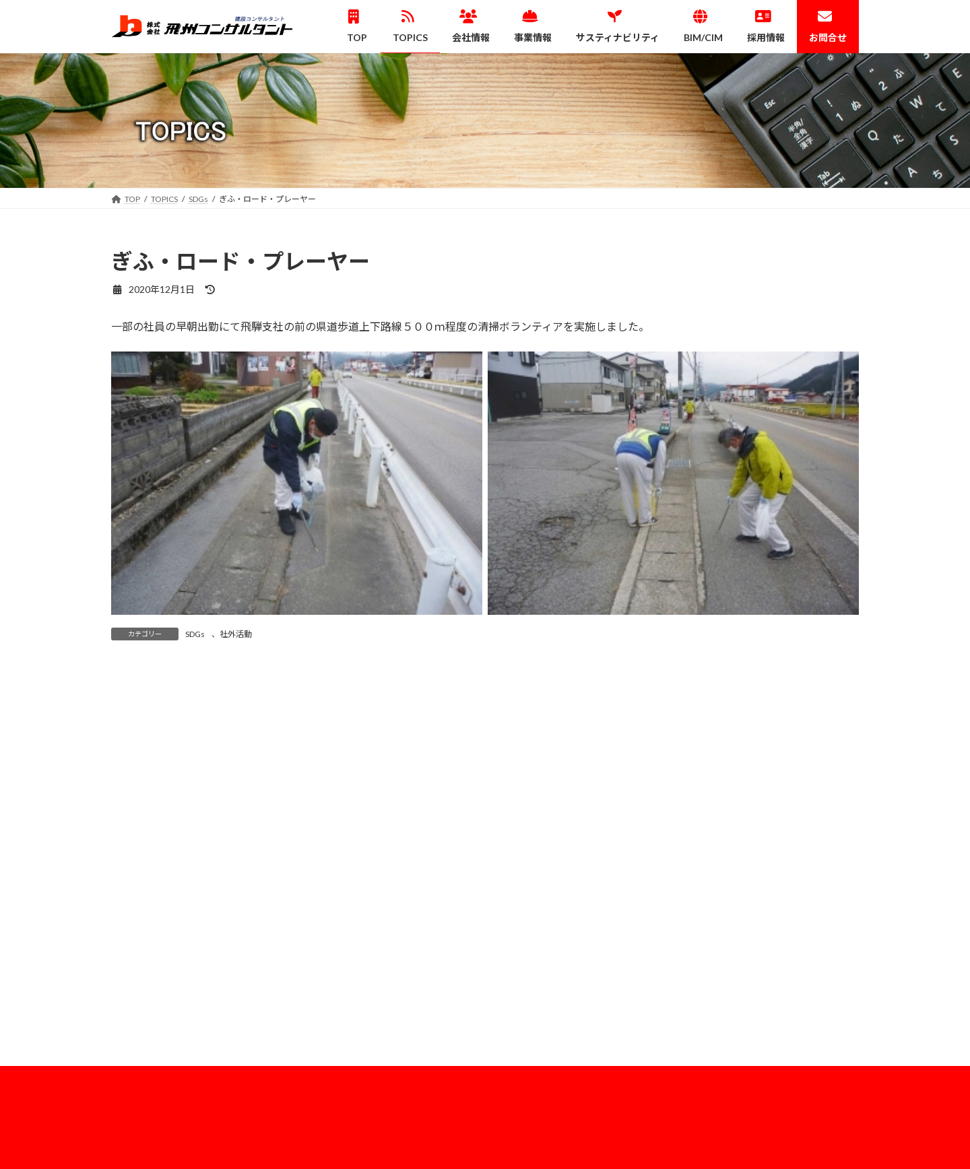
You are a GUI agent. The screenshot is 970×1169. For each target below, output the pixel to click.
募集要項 (727, 1069)
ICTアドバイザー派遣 (639, 697)
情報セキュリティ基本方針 (751, 932)
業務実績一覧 (535, 979)
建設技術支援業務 (543, 955)
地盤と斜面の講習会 (251, 697)
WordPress (412, 1146)
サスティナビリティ (739, 955)
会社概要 (711, 838)
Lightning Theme (481, 1146)
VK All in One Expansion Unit (572, 1146)
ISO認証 (717, 908)
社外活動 (236, 634)
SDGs (195, 634)
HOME (707, 999)
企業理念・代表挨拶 (739, 862)
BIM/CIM (519, 1001)
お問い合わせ (727, 1093)
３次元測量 (531, 908)
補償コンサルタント (547, 932)
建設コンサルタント (547, 862)
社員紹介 (727, 1045)
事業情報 (519, 838)
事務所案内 (723, 885)
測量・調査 (531, 885)
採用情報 (719, 1022)
